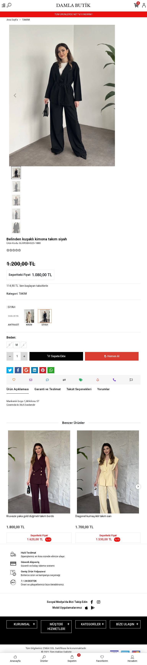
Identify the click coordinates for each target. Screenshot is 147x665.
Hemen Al (111, 356)
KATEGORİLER (91, 624)
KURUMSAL (22, 624)
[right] (138, 486)
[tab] (18, 389)
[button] (15, 95)
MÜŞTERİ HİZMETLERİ (56, 626)
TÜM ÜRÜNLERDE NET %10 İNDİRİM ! (74, 14)
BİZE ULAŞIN (125, 624)
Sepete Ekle (56, 356)
